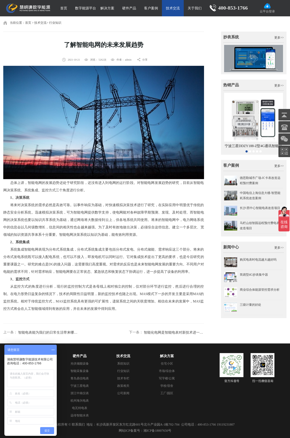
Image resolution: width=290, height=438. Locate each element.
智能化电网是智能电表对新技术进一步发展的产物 (174, 332)
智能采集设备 (79, 371)
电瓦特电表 (79, 408)
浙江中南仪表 (79, 393)
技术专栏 (123, 378)
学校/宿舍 (166, 385)
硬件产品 (129, 8)
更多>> (279, 37)
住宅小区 (167, 363)
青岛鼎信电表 (79, 378)
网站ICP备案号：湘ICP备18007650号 (145, 430)
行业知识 (55, 22)
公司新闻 (123, 393)
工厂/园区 (166, 393)
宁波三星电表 (79, 385)
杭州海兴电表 (79, 400)
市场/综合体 (167, 371)
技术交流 (173, 8)
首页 (63, 8)
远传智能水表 (79, 415)
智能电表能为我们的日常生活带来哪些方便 (48, 332)
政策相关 (123, 385)
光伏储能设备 (79, 363)
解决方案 (107, 8)
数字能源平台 (85, 8)
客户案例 (151, 8)
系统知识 (123, 363)
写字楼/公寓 (167, 378)
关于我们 (195, 8)
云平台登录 (267, 8)
